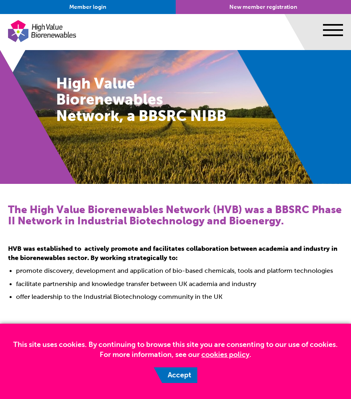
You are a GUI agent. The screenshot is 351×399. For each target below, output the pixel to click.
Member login (87, 7)
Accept (179, 375)
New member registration (263, 7)
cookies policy (225, 355)
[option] (175, 117)
